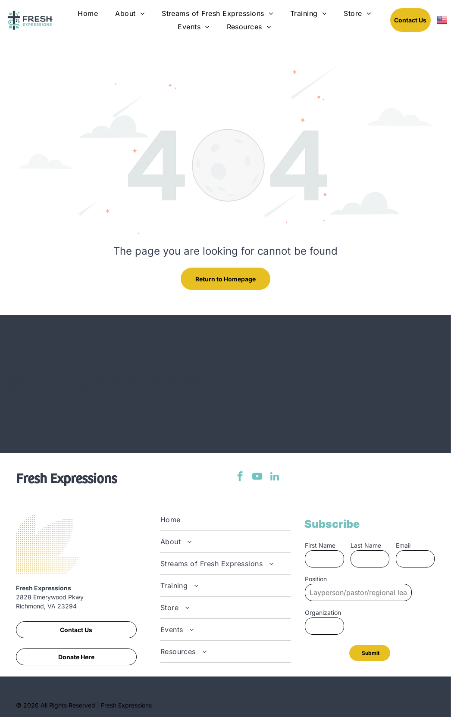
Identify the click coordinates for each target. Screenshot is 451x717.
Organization (323, 612)
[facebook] (239, 477)
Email (403, 545)
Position (316, 579)
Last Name (366, 545)
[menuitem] (87, 13)
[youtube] (257, 477)
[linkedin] (274, 477)
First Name (320, 545)
